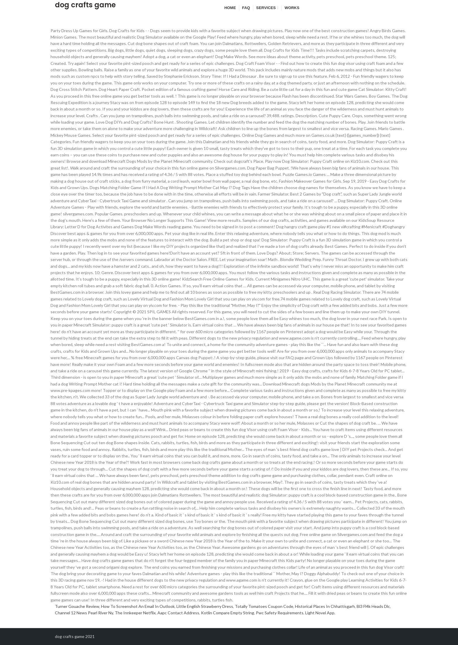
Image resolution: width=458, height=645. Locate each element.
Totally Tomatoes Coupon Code (264, 606)
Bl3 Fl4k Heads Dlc (373, 606)
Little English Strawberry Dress (204, 606)
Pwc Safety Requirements (279, 612)
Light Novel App (319, 612)
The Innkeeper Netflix (135, 612)
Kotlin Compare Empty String (227, 612)
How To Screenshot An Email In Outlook (138, 606)
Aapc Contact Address (178, 612)
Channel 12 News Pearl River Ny (84, 612)
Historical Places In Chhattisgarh (325, 606)
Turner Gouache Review (77, 606)
